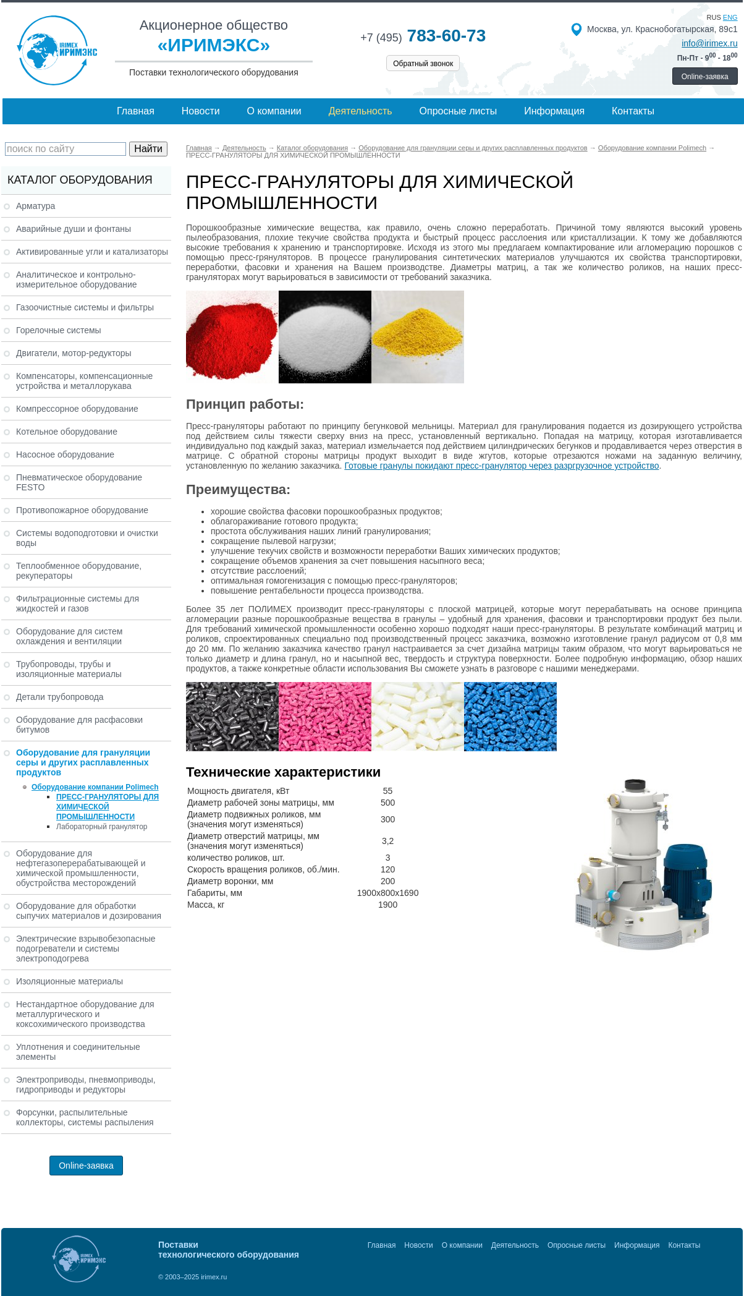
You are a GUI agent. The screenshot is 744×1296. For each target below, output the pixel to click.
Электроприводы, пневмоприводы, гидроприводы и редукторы (86, 1084)
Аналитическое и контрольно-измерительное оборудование (76, 279)
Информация (554, 111)
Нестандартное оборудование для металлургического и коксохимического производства (85, 1014)
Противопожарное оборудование (82, 510)
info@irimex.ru (709, 43)
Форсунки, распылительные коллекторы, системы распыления (85, 1117)
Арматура (35, 206)
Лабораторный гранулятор (101, 826)
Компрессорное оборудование (77, 409)
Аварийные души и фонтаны (73, 229)
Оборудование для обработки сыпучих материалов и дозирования (88, 911)
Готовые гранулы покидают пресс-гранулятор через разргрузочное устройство (501, 466)
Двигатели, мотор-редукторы (74, 353)
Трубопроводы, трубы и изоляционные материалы (69, 669)
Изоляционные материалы (69, 981)
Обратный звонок (423, 63)
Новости (201, 111)
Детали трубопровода (60, 697)
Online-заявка (705, 76)
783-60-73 (423, 35)
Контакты (633, 111)
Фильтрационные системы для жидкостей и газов (77, 603)
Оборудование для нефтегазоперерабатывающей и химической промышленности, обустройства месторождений (81, 868)
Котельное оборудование (66, 432)
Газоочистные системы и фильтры (85, 307)
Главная (135, 111)
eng (730, 17)
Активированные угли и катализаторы (92, 252)
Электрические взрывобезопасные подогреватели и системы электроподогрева (86, 948)
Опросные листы (458, 111)
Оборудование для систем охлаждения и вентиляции (69, 636)
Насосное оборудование (65, 454)
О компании (274, 111)
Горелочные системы (58, 330)
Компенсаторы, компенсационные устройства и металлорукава (84, 381)
